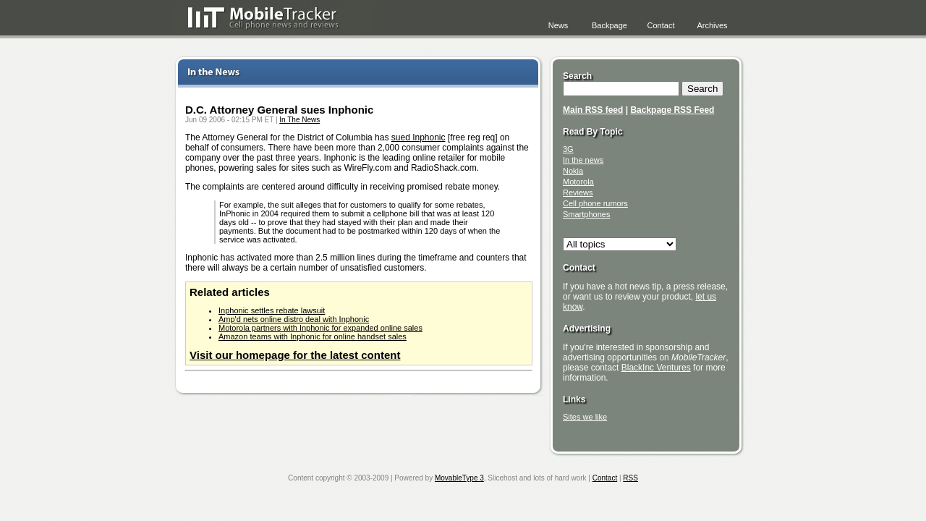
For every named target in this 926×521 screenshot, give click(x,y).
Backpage (609, 25)
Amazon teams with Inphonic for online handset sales (312, 336)
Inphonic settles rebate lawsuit (271, 310)
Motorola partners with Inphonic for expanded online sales (320, 327)
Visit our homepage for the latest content (295, 355)
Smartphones (586, 214)
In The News (299, 120)
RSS (630, 478)
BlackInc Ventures (656, 368)
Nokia (573, 170)
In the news (583, 160)
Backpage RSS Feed (672, 110)
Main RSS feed (593, 110)
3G (568, 149)
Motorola (578, 181)
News (558, 25)
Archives (712, 25)
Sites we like (585, 416)
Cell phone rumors (595, 203)
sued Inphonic (418, 137)
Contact (661, 25)
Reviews (578, 192)
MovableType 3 (459, 478)
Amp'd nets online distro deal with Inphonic (293, 319)
